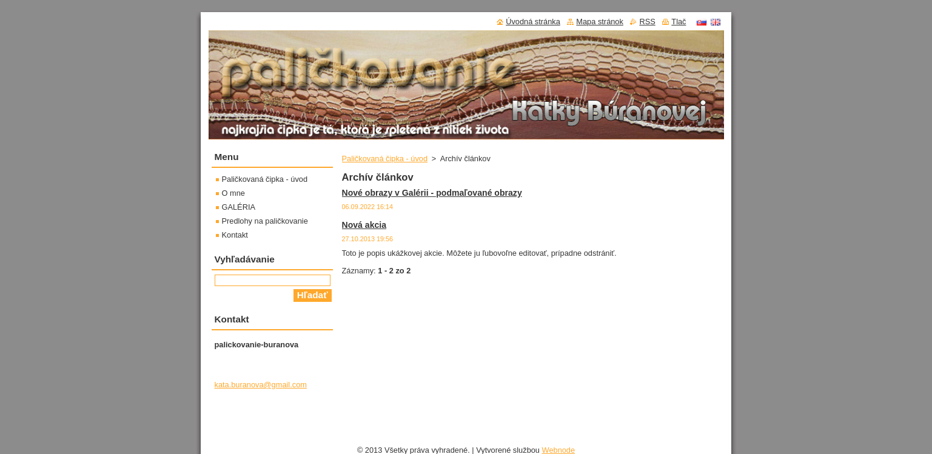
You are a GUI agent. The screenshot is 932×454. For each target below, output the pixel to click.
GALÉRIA (238, 207)
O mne (233, 193)
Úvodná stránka (533, 21)
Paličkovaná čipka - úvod (385, 158)
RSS (647, 21)
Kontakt (235, 234)
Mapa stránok (599, 21)
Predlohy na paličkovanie (265, 220)
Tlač (678, 21)
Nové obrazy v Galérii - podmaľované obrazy (432, 193)
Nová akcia (364, 225)
